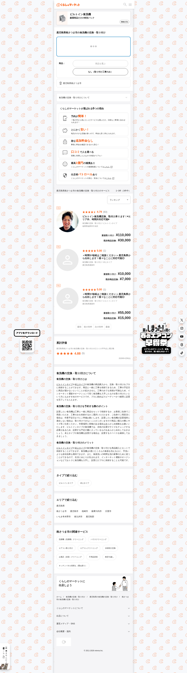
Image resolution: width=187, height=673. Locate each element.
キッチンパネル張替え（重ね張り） (73, 566)
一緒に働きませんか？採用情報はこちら (4, 654)
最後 (108, 327)
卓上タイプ (80, 384)
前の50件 (88, 327)
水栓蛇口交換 (110, 548)
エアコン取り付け (66, 548)
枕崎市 (85, 511)
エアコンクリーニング (89, 548)
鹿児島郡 (90, 516)
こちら (108, 167)
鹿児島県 (60, 506)
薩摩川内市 (96, 511)
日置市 (108, 511)
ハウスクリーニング (99, 539)
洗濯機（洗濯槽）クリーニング (71, 539)
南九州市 (78, 516)
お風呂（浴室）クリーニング (70, 557)
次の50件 (99, 327)
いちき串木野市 (63, 516)
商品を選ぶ (100, 63)
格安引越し (109, 557)
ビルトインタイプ (64, 384)
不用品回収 (93, 557)
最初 (79, 327)
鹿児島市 (74, 511)
